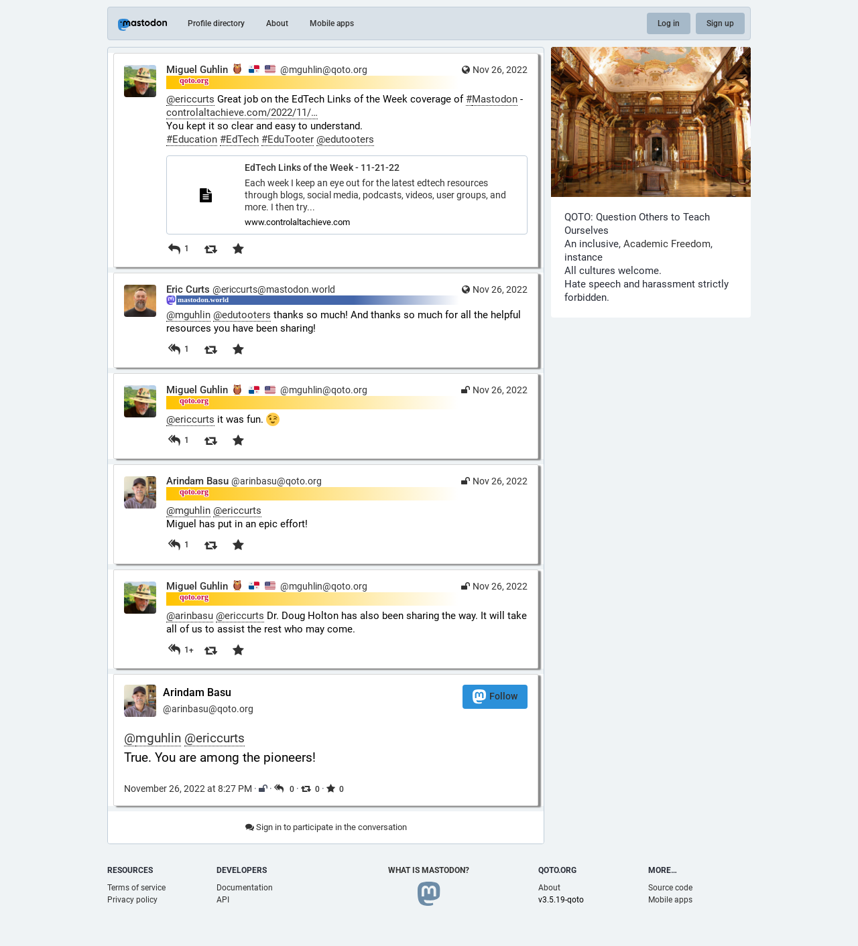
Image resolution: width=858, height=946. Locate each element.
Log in (669, 23)
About (277, 23)
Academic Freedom (667, 244)
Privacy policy (132, 899)
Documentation (245, 887)
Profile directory (216, 23)
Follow (495, 696)
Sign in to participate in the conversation (326, 827)
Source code (670, 887)
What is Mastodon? (428, 870)
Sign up (720, 23)
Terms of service (136, 887)
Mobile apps (332, 23)
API (223, 899)
